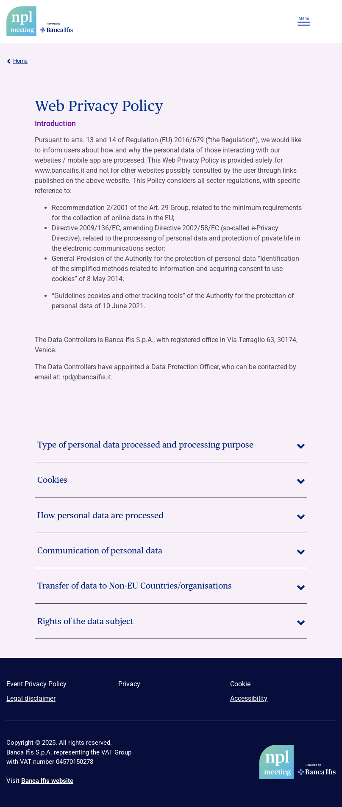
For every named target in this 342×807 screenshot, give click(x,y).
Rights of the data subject (171, 621)
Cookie (240, 684)
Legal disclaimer (31, 698)
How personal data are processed (171, 515)
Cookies (171, 480)
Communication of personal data (171, 550)
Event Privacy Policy (36, 684)
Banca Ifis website (47, 781)
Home (17, 61)
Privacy (129, 684)
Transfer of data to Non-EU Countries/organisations (171, 585)
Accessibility (248, 698)
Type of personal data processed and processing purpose (171, 444)
